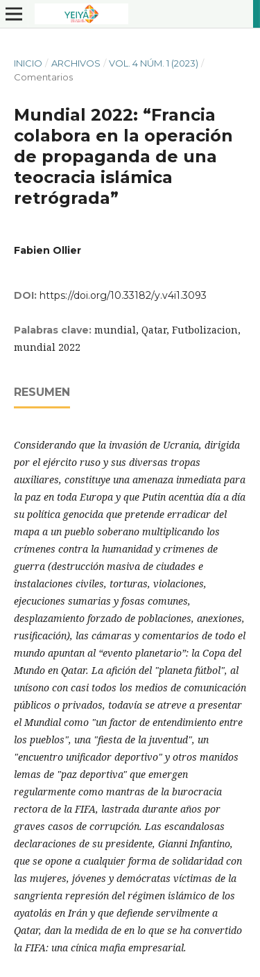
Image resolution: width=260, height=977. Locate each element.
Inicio (28, 63)
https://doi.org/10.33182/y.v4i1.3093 (123, 295)
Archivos (76, 63)
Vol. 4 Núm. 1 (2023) (153, 63)
